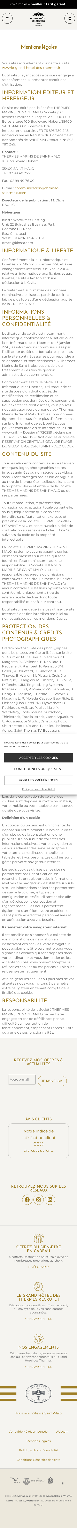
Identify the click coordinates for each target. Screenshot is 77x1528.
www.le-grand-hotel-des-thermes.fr (31, 68)
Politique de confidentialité (38, 788)
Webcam (62, 1431)
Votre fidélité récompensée (28, 1431)
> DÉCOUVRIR (38, 1267)
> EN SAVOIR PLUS (38, 1319)
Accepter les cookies (38, 758)
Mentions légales (38, 1441)
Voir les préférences (38, 780)
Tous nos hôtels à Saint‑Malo (38, 1413)
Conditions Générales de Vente (38, 1460)
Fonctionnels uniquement (38, 769)
